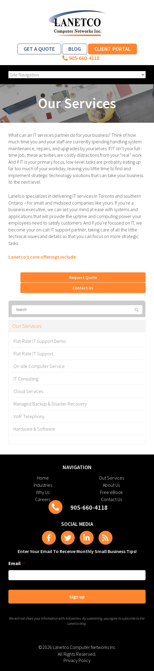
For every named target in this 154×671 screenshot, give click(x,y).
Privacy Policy (77, 660)
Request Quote (83, 277)
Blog (74, 48)
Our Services (27, 326)
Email (16, 563)
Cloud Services (28, 391)
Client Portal (112, 48)
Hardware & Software (34, 429)
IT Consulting (25, 379)
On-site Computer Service (39, 366)
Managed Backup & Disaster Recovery (50, 404)
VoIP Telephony (28, 416)
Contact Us (83, 288)
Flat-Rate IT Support (33, 354)
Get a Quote (39, 48)
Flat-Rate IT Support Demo (39, 341)
